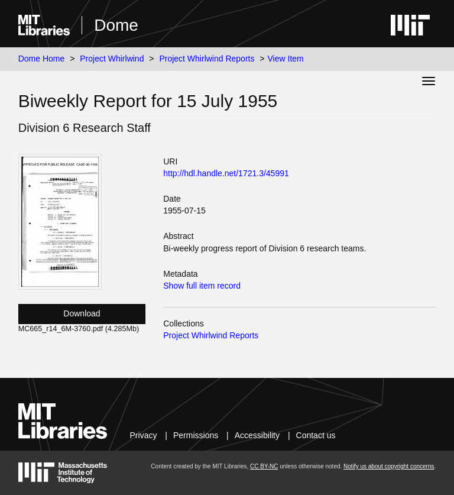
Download (81, 313)
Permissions (195, 435)
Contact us (316, 435)
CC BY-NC (264, 466)
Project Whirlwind (112, 58)
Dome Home (41, 58)
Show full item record (202, 285)
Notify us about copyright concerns (388, 466)
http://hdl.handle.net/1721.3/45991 (226, 173)
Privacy (143, 435)
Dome (116, 25)
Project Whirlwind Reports (206, 58)
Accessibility (257, 435)
